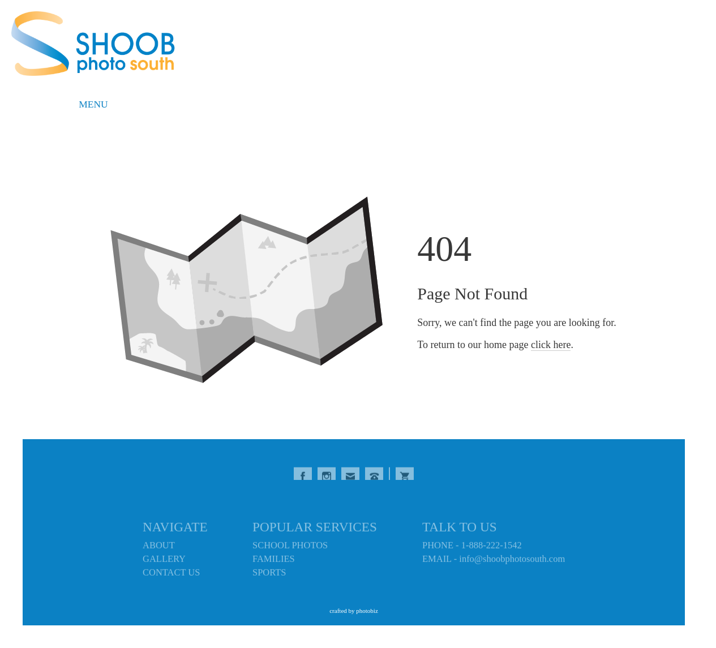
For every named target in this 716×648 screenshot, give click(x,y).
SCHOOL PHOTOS (290, 547)
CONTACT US (171, 574)
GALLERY (164, 560)
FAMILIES (273, 560)
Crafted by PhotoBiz (353, 610)
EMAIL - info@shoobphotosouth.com (493, 560)
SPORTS (269, 574)
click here (551, 344)
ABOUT (159, 547)
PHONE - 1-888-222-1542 (472, 547)
